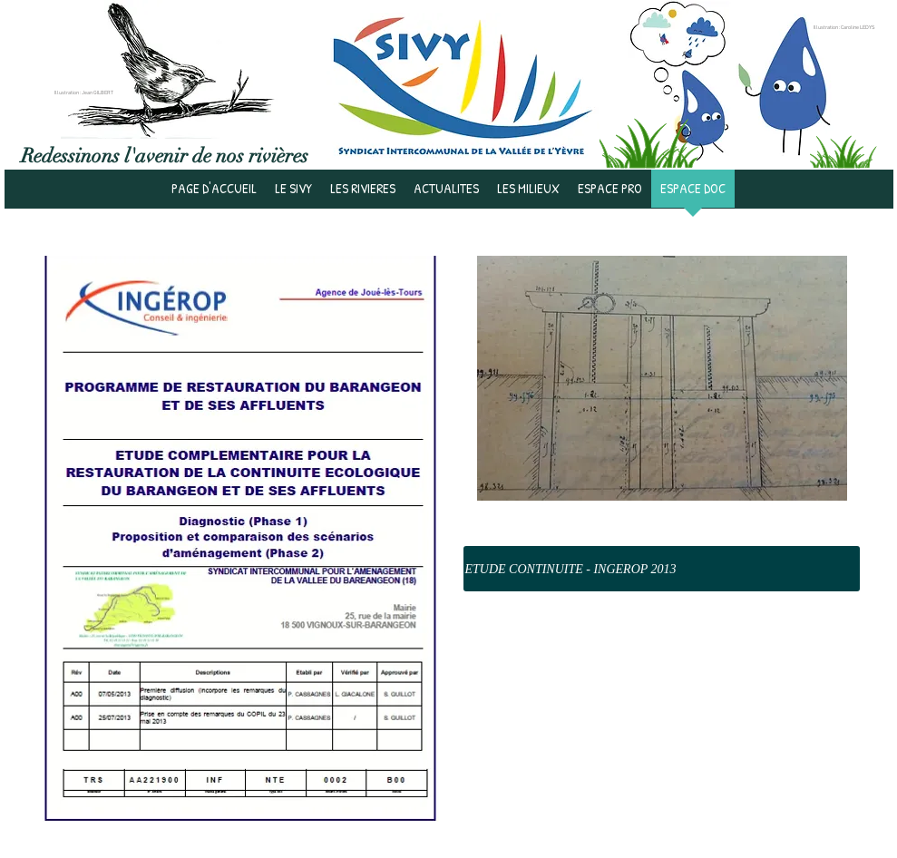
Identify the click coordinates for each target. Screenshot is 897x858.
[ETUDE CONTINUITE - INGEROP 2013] (661, 568)
